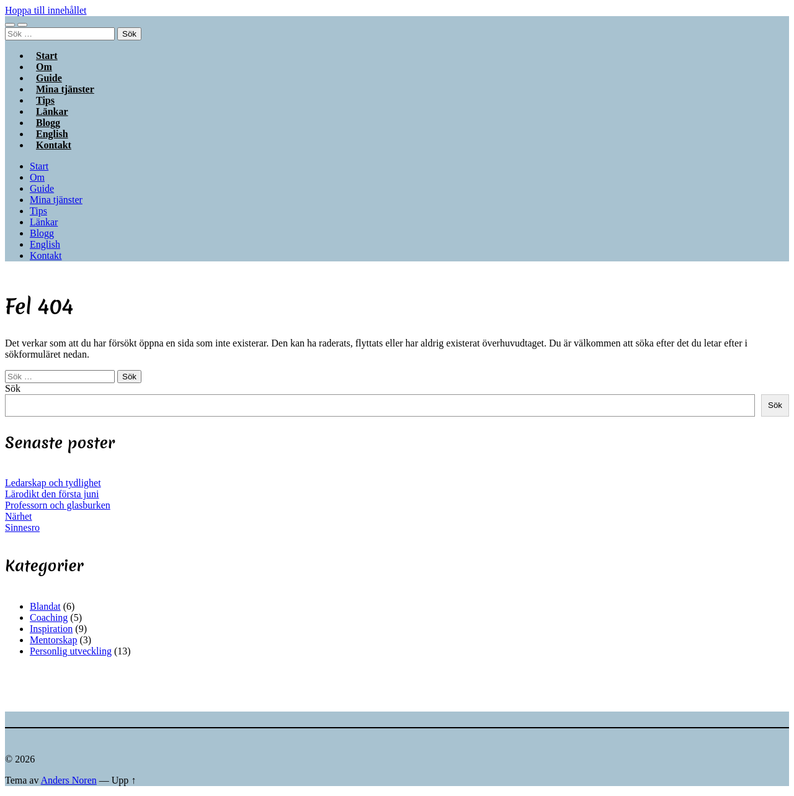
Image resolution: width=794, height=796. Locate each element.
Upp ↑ (124, 780)
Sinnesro (22, 527)
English (45, 244)
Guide (42, 188)
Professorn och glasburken (57, 505)
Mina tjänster (65, 89)
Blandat (45, 606)
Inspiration (51, 628)
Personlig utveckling (71, 651)
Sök (12, 388)
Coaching (49, 617)
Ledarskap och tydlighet (53, 482)
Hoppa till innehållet (46, 10)
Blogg (42, 233)
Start (39, 166)
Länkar (44, 222)
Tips (38, 211)
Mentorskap (53, 640)
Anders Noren (69, 780)
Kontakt (53, 145)
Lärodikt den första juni (52, 494)
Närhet (18, 516)
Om (37, 177)
